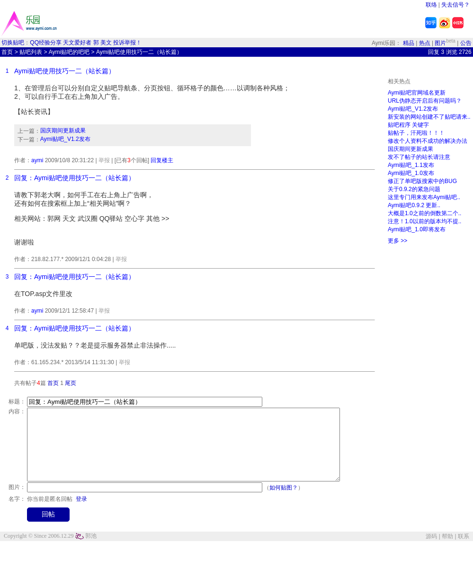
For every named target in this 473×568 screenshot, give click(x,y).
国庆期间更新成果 (63, 130)
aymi (37, 160)
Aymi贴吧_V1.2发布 (65, 139)
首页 (7, 52)
